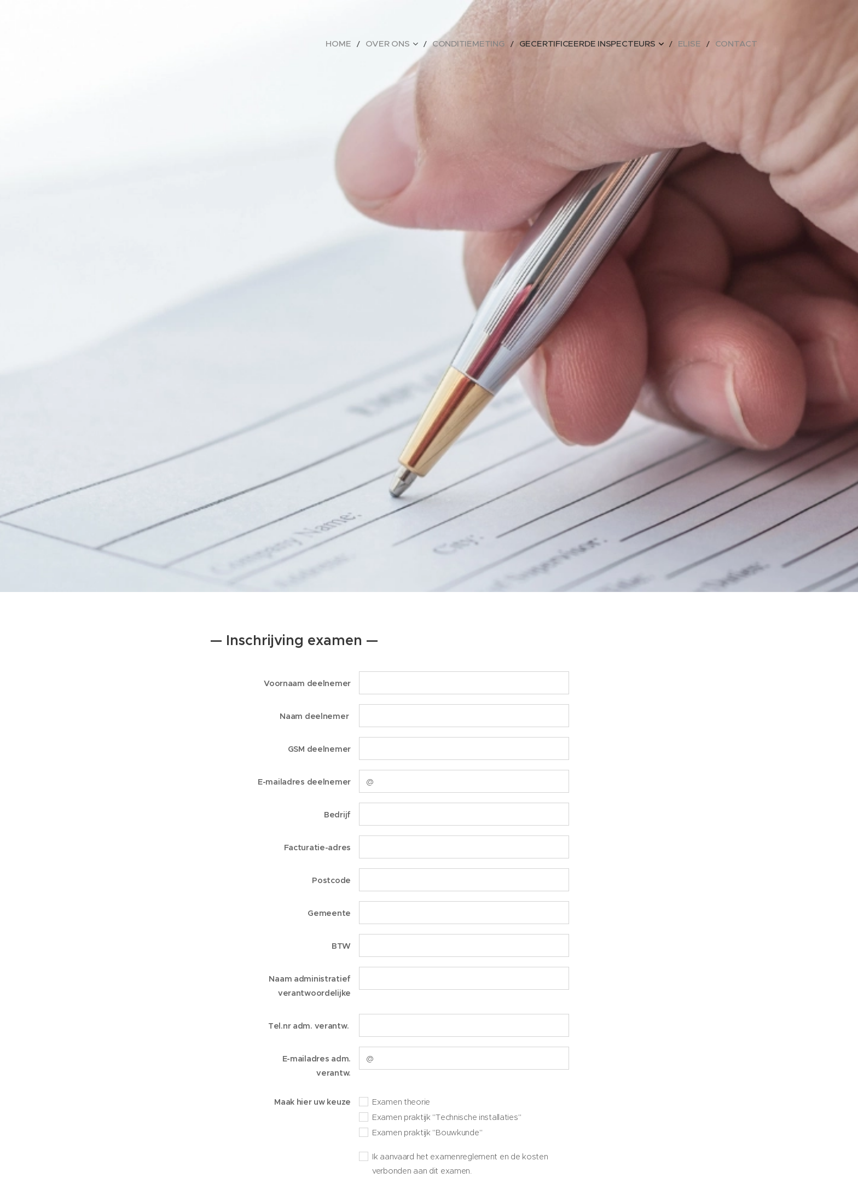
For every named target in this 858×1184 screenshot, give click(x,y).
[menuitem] (389, 43)
